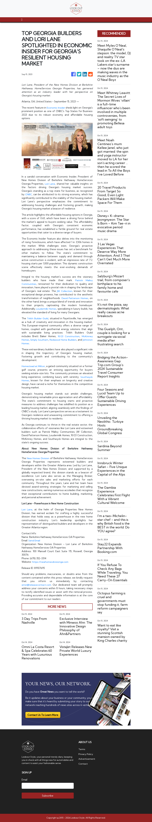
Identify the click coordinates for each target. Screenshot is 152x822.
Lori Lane (50, 183)
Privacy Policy (85, 754)
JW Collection (64, 291)
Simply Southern (43, 339)
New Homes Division (38, 458)
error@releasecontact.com (37, 584)
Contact (83, 763)
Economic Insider (62, 107)
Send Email (34, 540)
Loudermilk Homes (46, 308)
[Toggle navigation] (21, 19)
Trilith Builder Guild (38, 318)
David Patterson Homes (74, 298)
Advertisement (86, 758)
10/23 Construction (68, 336)
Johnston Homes (36, 343)
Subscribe (47, 795)
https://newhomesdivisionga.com (50, 561)
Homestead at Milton (33, 366)
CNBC (28, 194)
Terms (81, 749)
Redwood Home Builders (75, 339)
